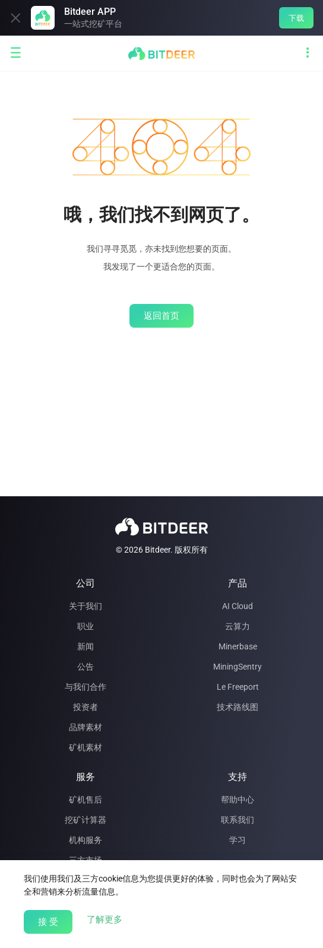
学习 (237, 840)
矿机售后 (85, 799)
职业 (85, 626)
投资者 (85, 707)
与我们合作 (85, 687)
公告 (85, 666)
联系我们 (237, 820)
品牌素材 (85, 727)
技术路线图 (237, 707)
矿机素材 (85, 747)
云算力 (237, 626)
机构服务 (85, 840)
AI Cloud (237, 606)
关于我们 (85, 606)
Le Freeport (238, 687)
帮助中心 (237, 799)
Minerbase (237, 646)
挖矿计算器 (85, 820)
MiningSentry (237, 666)
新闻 (85, 646)
